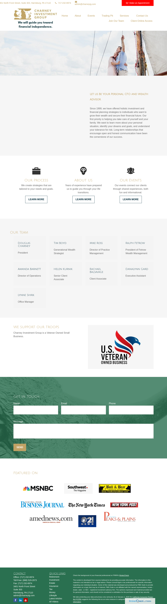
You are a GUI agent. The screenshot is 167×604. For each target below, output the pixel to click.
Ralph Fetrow (135, 243)
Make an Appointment (137, 3)
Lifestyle (53, 595)
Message (18, 421)
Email (64, 403)
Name (16, 403)
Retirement (54, 577)
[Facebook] (115, 3)
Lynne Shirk (26, 295)
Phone (112, 403)
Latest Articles (55, 598)
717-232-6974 (62, 3)
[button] (64, 15)
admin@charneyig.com (85, 3)
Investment (54, 580)
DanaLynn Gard (137, 269)
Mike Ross (96, 243)
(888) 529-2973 (30, 580)
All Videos (53, 601)
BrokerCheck (124, 575)
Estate (52, 583)
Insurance (53, 586)
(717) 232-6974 (27, 577)
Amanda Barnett (29, 269)
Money (52, 592)
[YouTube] (107, 3)
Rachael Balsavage (96, 270)
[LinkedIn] (99, 3)
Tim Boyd (60, 243)
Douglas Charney (24, 244)
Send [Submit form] (20, 447)
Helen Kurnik (63, 269)
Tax (51, 589)
